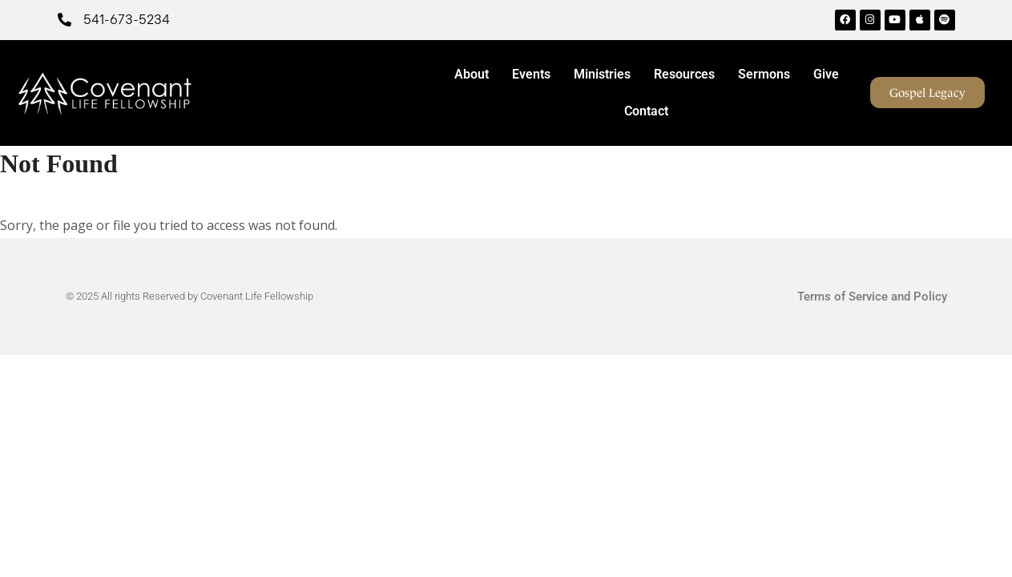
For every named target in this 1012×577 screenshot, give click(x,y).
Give (826, 74)
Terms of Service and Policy (872, 296)
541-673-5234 (126, 19)
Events (535, 75)
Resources (688, 75)
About (475, 75)
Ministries (606, 75)
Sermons (768, 75)
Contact (646, 111)
